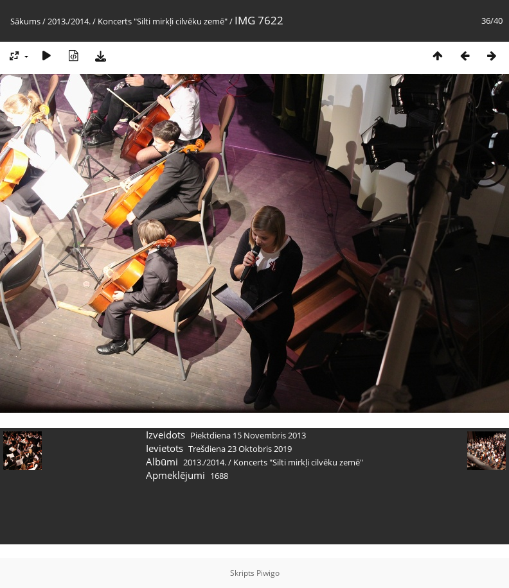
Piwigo (268, 572)
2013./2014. (69, 21)
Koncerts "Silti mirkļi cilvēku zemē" (163, 21)
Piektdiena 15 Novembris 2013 (248, 435)
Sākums (25, 21)
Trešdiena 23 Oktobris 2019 (240, 448)
